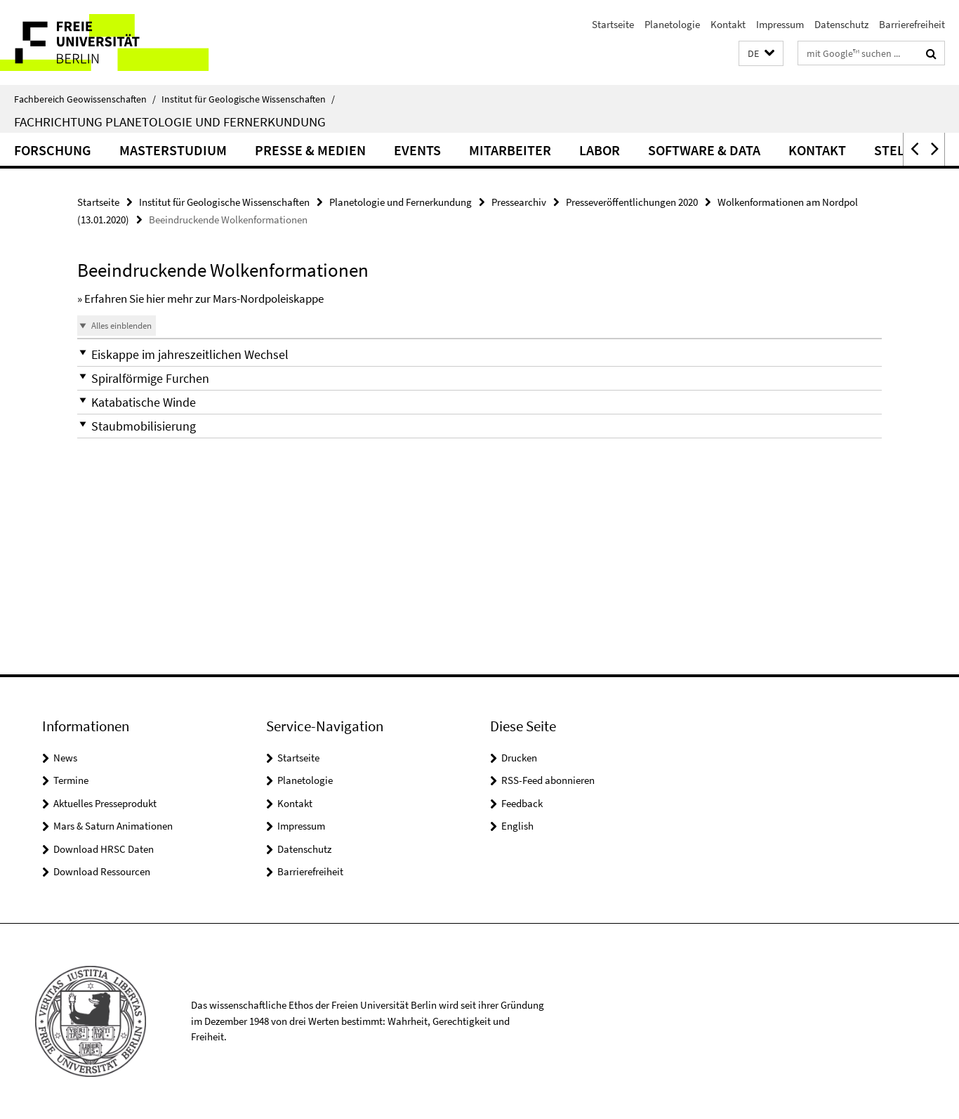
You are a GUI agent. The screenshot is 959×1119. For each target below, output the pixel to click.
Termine (70, 780)
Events (417, 150)
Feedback (522, 803)
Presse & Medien (310, 150)
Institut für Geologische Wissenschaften (248, 99)
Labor (599, 150)
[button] (761, 54)
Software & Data (704, 150)
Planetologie (672, 24)
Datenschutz (841, 24)
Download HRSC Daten (103, 849)
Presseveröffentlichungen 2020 (632, 202)
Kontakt (728, 24)
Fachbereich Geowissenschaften (85, 99)
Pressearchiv (518, 202)
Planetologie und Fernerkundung (400, 202)
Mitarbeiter (510, 150)
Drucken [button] (519, 757)
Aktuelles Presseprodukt (105, 803)
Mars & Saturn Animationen (113, 825)
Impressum (780, 24)
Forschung (52, 150)
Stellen (901, 150)
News (65, 757)
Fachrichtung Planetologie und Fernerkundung (170, 121)
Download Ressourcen (101, 871)
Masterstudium (173, 150)
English (517, 825)
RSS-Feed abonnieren (548, 780)
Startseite (613, 24)
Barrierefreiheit (912, 24)
